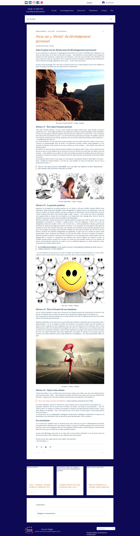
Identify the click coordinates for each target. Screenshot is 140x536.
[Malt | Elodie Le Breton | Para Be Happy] (41, 2)
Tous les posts (31, 19)
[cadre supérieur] (40, 473)
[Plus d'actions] (103, 31)
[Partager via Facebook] (37, 447)
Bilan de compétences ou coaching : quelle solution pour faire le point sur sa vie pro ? (100, 486)
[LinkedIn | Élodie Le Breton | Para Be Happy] (30, 2)
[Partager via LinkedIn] (46, 447)
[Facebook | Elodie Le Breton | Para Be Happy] (37, 2)
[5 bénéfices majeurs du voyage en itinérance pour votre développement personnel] (70, 473)
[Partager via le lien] (50, 447)
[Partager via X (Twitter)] (41, 447)
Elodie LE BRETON (35, 9)
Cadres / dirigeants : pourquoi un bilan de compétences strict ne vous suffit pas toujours (39, 486)
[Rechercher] (103, 528)
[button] (111, 19)
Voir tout (110, 463)
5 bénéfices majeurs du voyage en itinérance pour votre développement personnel (69, 486)
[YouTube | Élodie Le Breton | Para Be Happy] (26, 2)
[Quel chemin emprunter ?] (100, 473)
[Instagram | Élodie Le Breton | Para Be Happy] (34, 2)
